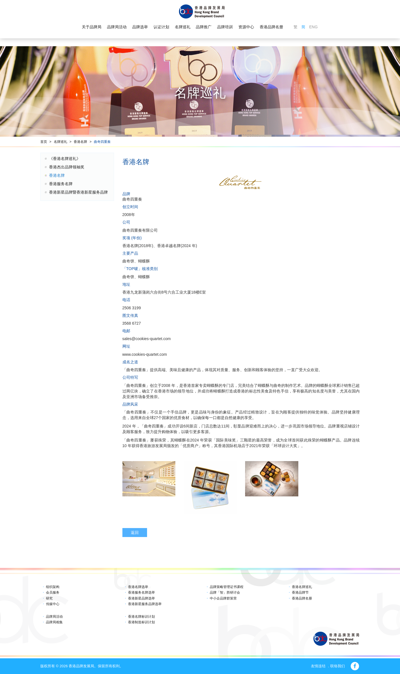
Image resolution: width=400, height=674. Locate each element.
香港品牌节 (300, 592)
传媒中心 (52, 604)
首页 (43, 142)
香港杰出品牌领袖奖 (66, 167)
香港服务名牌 (61, 184)
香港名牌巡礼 (302, 587)
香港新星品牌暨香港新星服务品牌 (78, 192)
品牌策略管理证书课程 (226, 587)
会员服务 (52, 592)
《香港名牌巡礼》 (64, 158)
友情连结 (318, 666)
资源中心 (246, 27)
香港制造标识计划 (141, 622)
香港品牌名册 (271, 27)
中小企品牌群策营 (223, 598)
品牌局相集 (54, 622)
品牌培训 (225, 27)
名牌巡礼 (182, 27)
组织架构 (52, 587)
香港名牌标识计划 (141, 617)
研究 (49, 598)
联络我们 (337, 666)
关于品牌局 (91, 27)
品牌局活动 (117, 27)
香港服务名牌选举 (141, 592)
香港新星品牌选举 (141, 598)
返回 (135, 532)
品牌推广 (203, 27)
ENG (313, 27)
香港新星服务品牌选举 (145, 604)
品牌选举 (140, 27)
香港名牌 (80, 142)
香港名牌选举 (138, 587)
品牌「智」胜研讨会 (225, 592)
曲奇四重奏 (102, 142)
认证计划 (161, 27)
